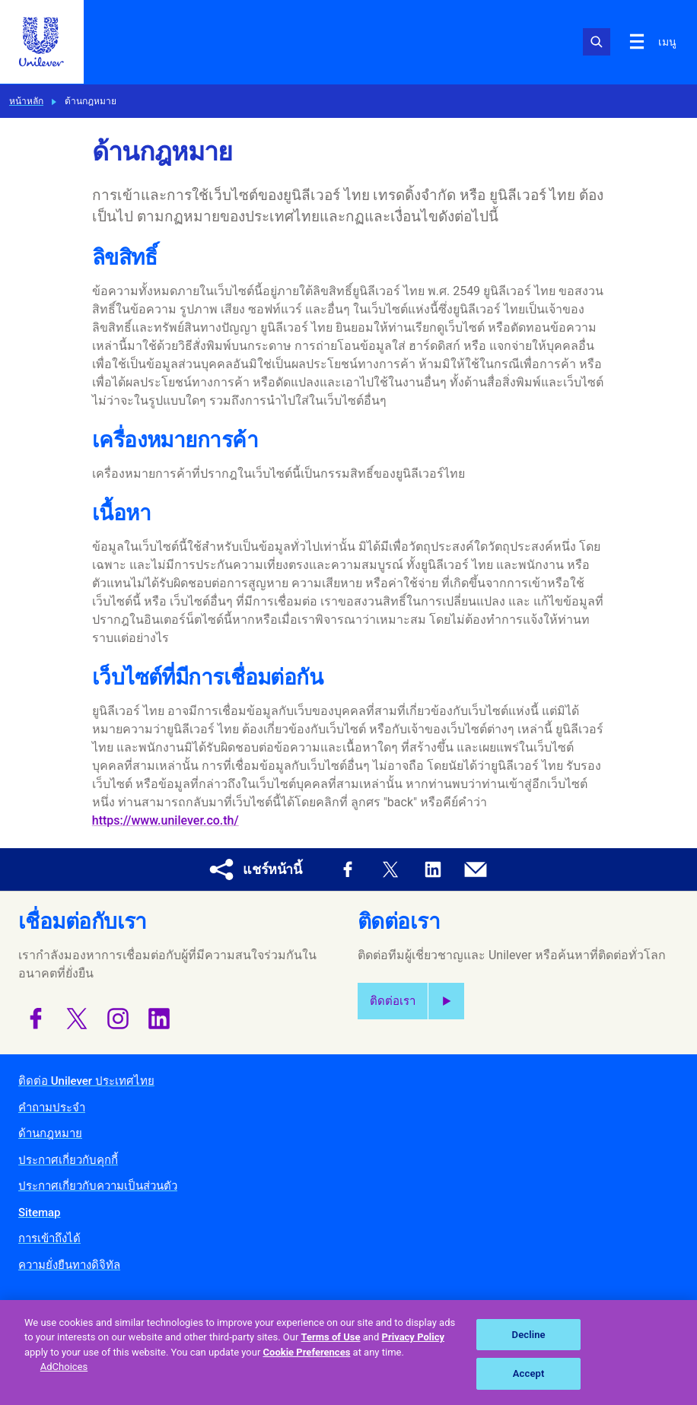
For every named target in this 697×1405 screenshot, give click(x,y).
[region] (348, 1352)
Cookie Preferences (307, 1352)
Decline (529, 1334)
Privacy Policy (413, 1337)
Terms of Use (331, 1337)
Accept (529, 1373)
